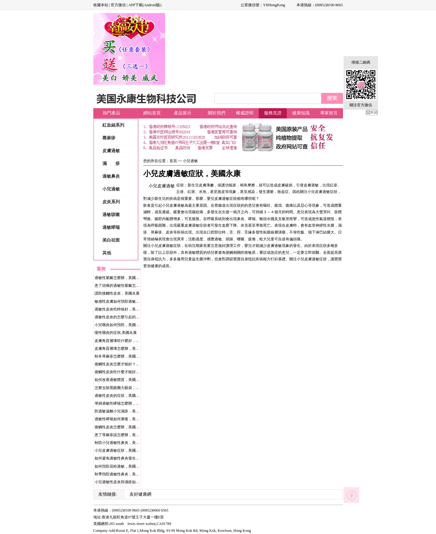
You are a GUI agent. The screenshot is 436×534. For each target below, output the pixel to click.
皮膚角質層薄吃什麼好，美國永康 (123, 341)
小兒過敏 (111, 189)
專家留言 (329, 113)
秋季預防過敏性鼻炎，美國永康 (121, 474)
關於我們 (216, 113)
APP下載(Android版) (144, 5)
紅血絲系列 (113, 125)
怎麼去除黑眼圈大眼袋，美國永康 (123, 388)
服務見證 (273, 113)
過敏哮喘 (111, 227)
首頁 (173, 161)
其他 (106, 253)
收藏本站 (100, 5)
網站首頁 (152, 113)
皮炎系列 (111, 202)
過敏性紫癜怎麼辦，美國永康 (119, 278)
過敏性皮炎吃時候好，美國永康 (121, 309)
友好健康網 (140, 494)
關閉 (371, 112)
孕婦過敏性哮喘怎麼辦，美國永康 (123, 403)
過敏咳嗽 (111, 214)
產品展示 (182, 113)
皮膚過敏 (111, 150)
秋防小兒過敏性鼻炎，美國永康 (121, 442)
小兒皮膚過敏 (162, 186)
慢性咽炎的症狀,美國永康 (116, 332)
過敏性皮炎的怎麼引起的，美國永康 (124, 317)
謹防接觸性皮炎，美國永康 (117, 293)
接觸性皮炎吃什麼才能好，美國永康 (124, 372)
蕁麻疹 (108, 138)
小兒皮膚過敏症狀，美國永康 (119, 450)
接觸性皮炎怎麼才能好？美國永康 (123, 364)
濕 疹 (111, 163)
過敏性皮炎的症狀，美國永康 (119, 395)
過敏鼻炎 (111, 176)
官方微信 (118, 5)
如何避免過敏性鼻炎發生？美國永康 (124, 458)
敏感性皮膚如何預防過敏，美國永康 (124, 301)
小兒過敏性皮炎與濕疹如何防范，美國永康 (130, 482)
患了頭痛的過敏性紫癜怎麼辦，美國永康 (128, 285)
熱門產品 (111, 113)
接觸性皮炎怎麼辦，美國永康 (119, 427)
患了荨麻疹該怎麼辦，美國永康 (121, 435)
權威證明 (244, 113)
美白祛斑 (111, 240)
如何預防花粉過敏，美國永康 (119, 466)
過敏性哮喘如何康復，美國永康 (121, 419)
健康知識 (301, 113)
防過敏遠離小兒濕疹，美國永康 (121, 411)
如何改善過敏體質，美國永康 (119, 380)
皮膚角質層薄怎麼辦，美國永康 (121, 348)
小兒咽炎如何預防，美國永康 (119, 325)
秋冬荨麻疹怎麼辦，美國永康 (119, 356)
